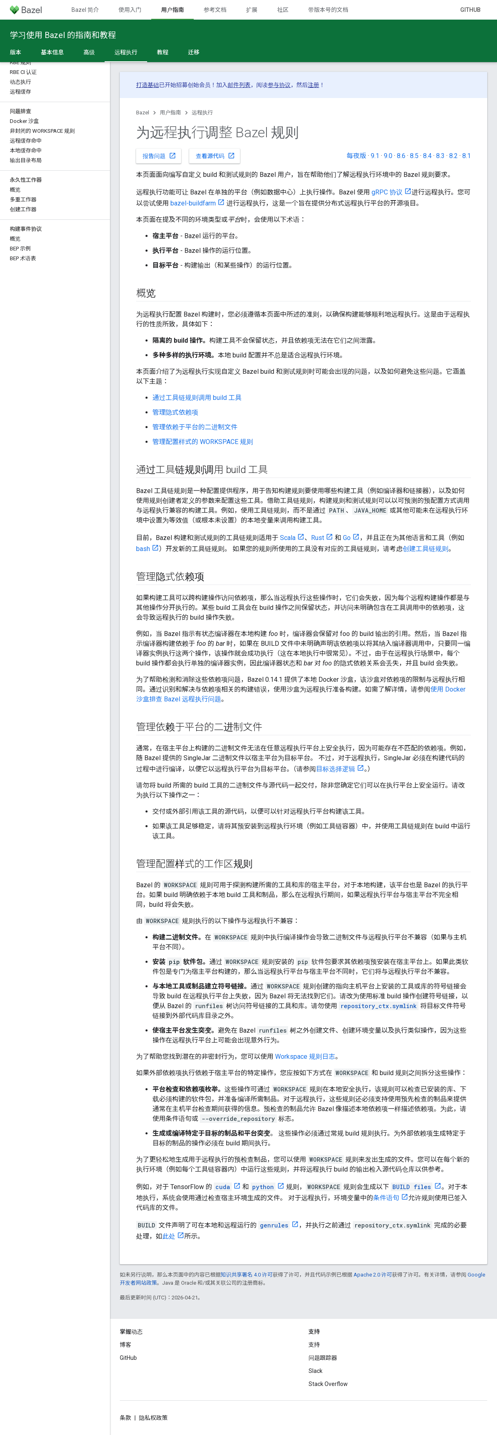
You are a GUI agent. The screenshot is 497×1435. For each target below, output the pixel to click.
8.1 (466, 156)
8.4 (427, 156)
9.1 (375, 156)
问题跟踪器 (323, 1358)
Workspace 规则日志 (305, 1056)
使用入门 (130, 10)
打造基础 (147, 85)
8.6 (401, 156)
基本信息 (52, 52)
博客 (125, 1344)
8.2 (453, 156)
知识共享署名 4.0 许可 (247, 1275)
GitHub (470, 10)
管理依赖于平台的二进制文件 (194, 427)
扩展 (251, 10)
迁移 (193, 52)
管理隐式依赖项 (175, 412)
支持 (314, 1344)
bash (143, 549)
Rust (317, 538)
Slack (315, 1371)
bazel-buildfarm (193, 203)
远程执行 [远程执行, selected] (125, 52)
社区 (283, 10)
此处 (168, 1236)
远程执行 (202, 112)
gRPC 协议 (387, 192)
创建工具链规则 (425, 549)
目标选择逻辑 (335, 769)
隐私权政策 (153, 1418)
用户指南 (170, 112)
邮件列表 (239, 85)
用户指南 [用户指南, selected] (172, 10)
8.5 (414, 156)
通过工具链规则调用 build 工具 (197, 398)
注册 (313, 85)
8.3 (440, 156)
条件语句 (386, 1198)
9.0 (388, 156)
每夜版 (356, 156)
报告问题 (159, 155)
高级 (89, 52)
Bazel (142, 112)
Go (347, 538)
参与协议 (279, 85)
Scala (288, 538)
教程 (162, 52)
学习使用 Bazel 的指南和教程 (63, 35)
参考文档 (215, 10)
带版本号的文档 (328, 10)
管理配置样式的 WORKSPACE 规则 (202, 442)
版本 (15, 52)
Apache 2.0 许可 (373, 1275)
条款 (125, 1418)
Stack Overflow (328, 1384)
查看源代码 (215, 155)
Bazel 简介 (85, 10)
